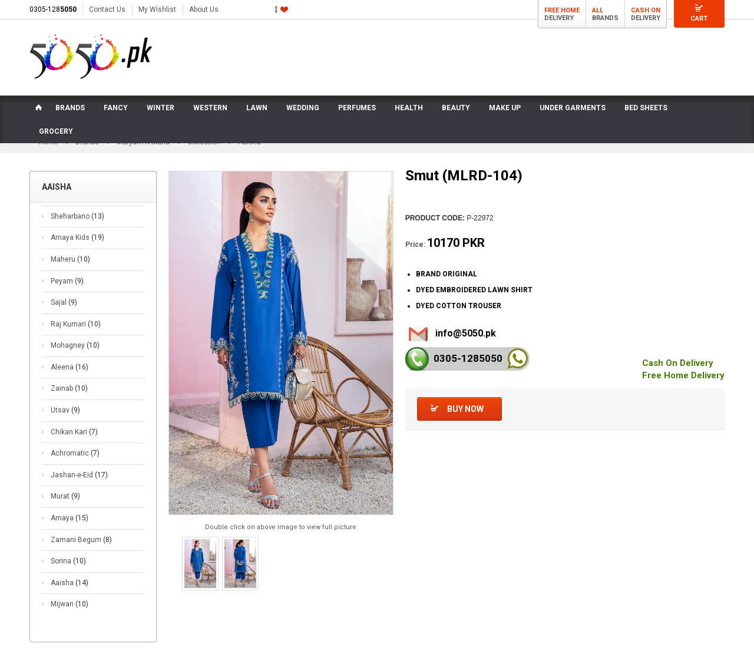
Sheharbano (77, 216)
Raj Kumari (76, 324)
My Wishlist (157, 9)
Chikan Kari (74, 432)
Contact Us (107, 9)
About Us (204, 9)
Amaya (69, 518)
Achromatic (75, 453)
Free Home (562, 10)
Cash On (645, 10)
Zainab (69, 388)
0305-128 (53, 9)
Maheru (70, 259)
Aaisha (69, 583)
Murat (65, 496)
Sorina (68, 561)
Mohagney (75, 345)
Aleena (69, 367)
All (597, 10)
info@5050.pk (465, 333)
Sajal (64, 302)
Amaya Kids (77, 237)
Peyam (67, 281)
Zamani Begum (81, 540)
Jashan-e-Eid (79, 475)
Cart (698, 18)
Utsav (65, 410)
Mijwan (69, 604)
